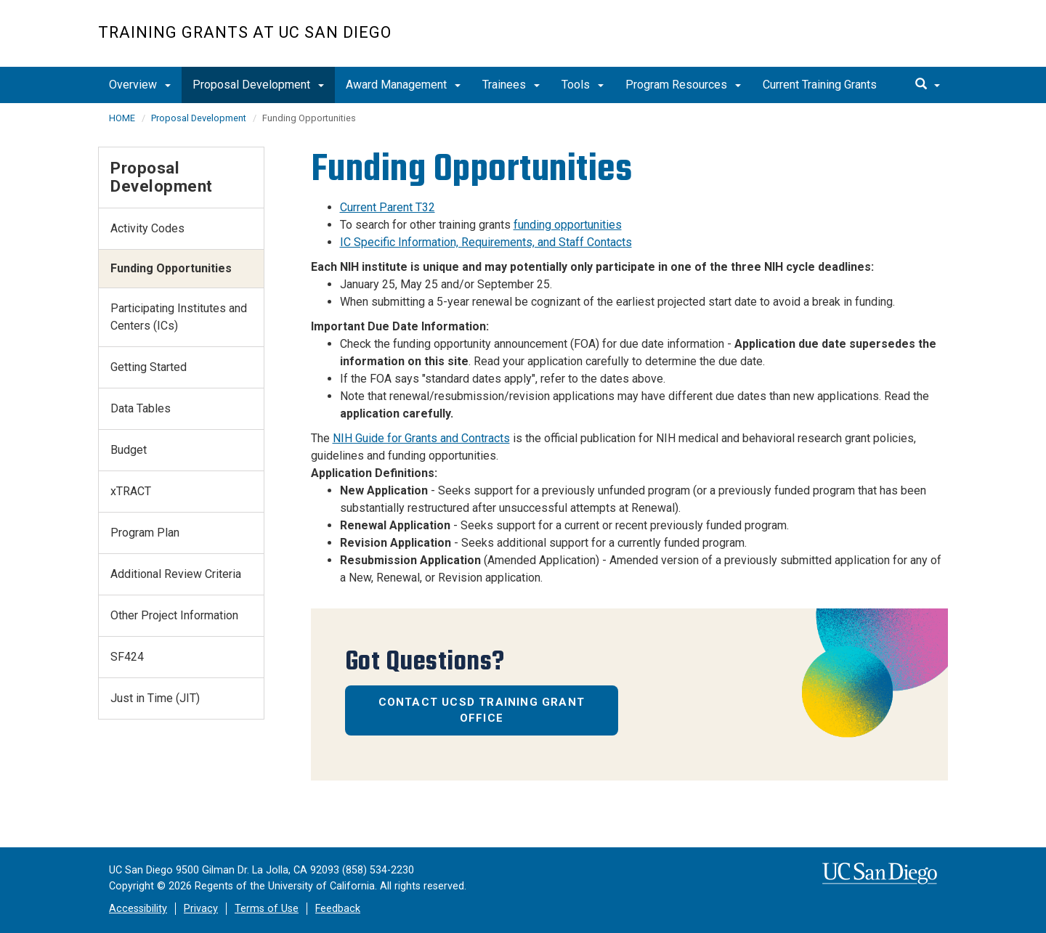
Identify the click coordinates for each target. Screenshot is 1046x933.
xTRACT (130, 491)
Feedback (337, 909)
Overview (140, 84)
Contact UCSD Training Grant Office (481, 710)
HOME (122, 118)
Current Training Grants (820, 84)
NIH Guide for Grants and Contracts (421, 438)
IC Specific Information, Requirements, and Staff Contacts (486, 242)
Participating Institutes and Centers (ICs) (178, 317)
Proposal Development (258, 84)
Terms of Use (267, 909)
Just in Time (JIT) (155, 698)
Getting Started (148, 367)
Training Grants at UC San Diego (245, 32)
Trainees (511, 84)
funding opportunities (568, 225)
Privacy (201, 909)
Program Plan (144, 532)
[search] (927, 85)
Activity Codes (147, 228)
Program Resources (683, 84)
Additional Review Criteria (175, 574)
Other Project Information (174, 615)
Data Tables (140, 408)
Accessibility (138, 909)
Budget (128, 450)
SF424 (127, 657)
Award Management (403, 84)
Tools (582, 84)
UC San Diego (865, 41)
